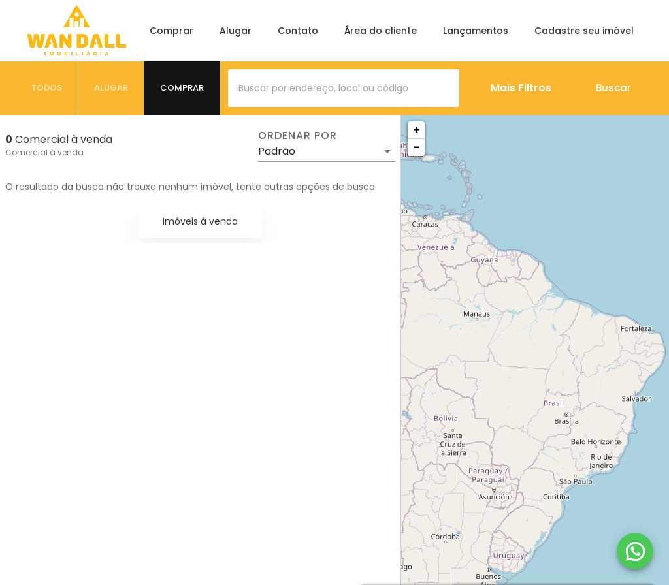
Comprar (171, 30)
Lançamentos (475, 30)
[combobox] (343, 88)
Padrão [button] (276, 151)
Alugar (236, 30)
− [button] (417, 147)
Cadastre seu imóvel (584, 30)
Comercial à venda (44, 152)
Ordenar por (297, 136)
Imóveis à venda (200, 221)
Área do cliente (380, 30)
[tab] (47, 88)
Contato (298, 30)
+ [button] (416, 129)
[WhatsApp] (635, 551)
